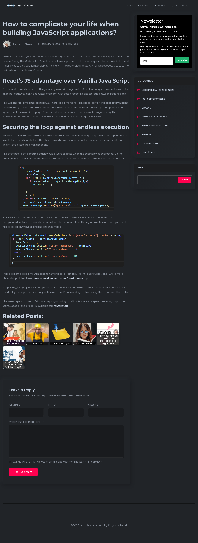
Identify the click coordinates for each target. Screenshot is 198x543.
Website (93, 405)
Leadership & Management (158, 90)
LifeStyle (147, 107)
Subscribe (182, 60)
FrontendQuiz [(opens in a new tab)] (60, 306)
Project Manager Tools (155, 125)
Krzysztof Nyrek (22, 44)
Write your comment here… (26, 422)
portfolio (159, 5)
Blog (185, 5)
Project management (154, 116)
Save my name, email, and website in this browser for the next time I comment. (57, 462)
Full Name (15, 405)
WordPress (148, 152)
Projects (147, 134)
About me (143, 5)
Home (130, 5)
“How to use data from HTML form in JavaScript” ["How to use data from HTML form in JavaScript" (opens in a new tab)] (61, 278)
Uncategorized (150, 143)
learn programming (153, 99)
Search (142, 167)
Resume (173, 5)
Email (52, 405)
